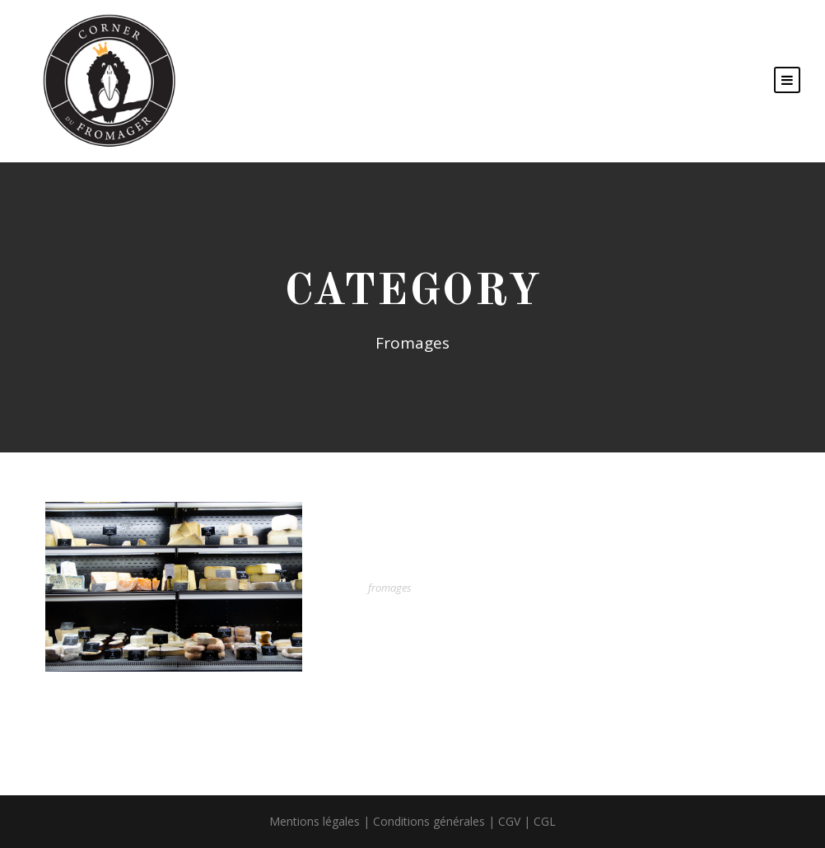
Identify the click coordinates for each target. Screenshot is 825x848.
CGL (545, 821)
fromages (390, 587)
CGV (509, 821)
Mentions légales (314, 821)
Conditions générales (429, 821)
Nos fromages (431, 562)
